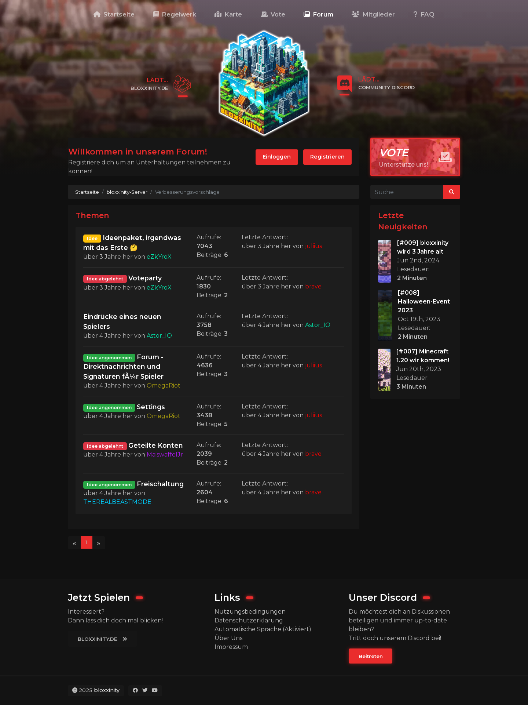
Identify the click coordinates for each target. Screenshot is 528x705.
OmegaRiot (163, 385)
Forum (318, 14)
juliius (313, 246)
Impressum (231, 646)
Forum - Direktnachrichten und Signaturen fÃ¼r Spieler (123, 366)
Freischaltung (160, 484)
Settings (151, 407)
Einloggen (277, 156)
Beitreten (371, 656)
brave (313, 286)
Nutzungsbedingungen (250, 611)
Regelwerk (174, 14)
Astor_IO (159, 335)
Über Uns (228, 638)
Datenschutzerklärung (248, 620)
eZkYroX (159, 256)
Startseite (114, 14)
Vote (273, 14)
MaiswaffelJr (165, 454)
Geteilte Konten (155, 445)
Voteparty (145, 278)
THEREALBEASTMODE (117, 501)
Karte (228, 14)
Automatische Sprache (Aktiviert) (262, 629)
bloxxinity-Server (127, 192)
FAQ (424, 14)
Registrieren (327, 156)
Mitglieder (373, 14)
